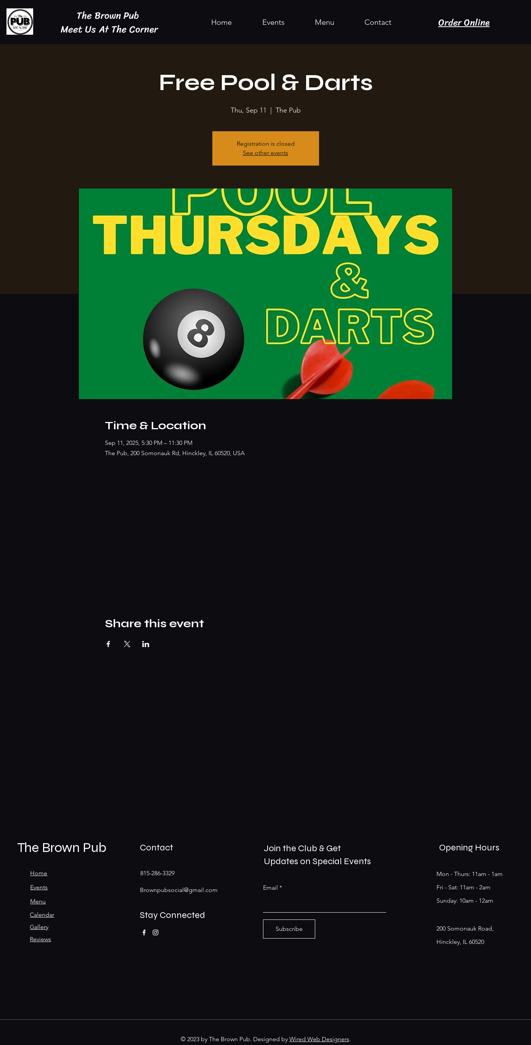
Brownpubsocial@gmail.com (179, 890)
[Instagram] (155, 932)
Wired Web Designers (319, 1039)
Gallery (39, 927)
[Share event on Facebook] (108, 644)
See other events (265, 152)
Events (39, 887)
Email (270, 888)
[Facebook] (144, 932)
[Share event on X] (127, 644)
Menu (38, 901)
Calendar (42, 914)
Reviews (40, 939)
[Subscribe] (289, 929)
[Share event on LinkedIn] (145, 644)
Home (38, 873)
